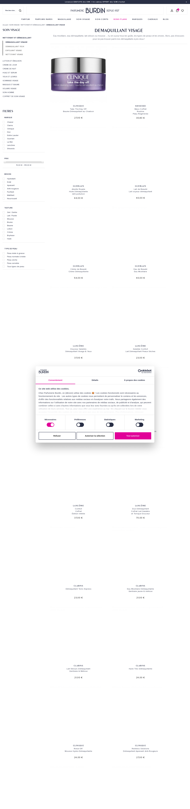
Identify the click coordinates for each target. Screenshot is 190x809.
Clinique (10, 128)
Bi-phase (11, 235)
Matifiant (10, 195)
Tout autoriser (133, 436)
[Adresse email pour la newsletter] (158, 762)
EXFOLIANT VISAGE (14, 50)
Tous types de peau (15, 266)
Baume (10, 225)
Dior (9, 132)
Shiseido (11, 148)
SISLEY (172, 455)
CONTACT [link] (70, 792)
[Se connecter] (172, 10)
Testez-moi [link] (71, 774)
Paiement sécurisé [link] (133, 726)
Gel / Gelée (12, 212)
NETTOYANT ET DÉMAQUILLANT (17, 38)
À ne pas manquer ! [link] (43, 792)
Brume (10, 222)
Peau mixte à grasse (16, 253)
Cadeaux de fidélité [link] (171, 726)
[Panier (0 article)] (177, 10)
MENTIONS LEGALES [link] (15, 795)
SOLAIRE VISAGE (9, 89)
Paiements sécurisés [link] (75, 759)
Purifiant (10, 192)
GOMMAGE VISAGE (10, 81)
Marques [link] (38, 767)
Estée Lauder (13, 135)
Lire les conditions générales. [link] (141, 771)
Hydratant (11, 178)
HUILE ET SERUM (10, 73)
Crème (10, 232)
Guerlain (10, 138)
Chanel (10, 122)
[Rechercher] (20, 10)
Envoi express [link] (83, 751)
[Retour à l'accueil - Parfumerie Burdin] (95, 11)
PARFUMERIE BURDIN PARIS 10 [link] (110, 751)
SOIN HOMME (8, 92)
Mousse (10, 219)
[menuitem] (25, 19)
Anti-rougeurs (13, 188)
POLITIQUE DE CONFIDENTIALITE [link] (15, 792)
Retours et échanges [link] (76, 755)
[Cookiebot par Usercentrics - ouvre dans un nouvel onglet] (139, 371)
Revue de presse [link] (105, 783)
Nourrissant (12, 198)
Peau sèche (12, 260)
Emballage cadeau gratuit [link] (95, 726)
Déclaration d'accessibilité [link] (79, 796)
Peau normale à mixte (16, 256)
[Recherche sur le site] (13, 10)
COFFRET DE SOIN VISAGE (14, 96)
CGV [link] (4, 795)
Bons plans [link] (39, 771)
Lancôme (11, 145)
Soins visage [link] (40, 755)
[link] (25, 19)
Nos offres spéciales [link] (44, 788)
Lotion (9, 229)
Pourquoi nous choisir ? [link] (46, 796)
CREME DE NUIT (9, 69)
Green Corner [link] (41, 775)
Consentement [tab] (55, 380)
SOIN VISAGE (11, 30)
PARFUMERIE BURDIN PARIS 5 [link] (110, 761)
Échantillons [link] (72, 770)
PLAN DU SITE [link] (40, 784)
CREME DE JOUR (10, 65)
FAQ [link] (67, 785)
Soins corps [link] (40, 759)
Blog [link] (36, 780)
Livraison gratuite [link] (19, 726)
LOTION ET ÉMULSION (12, 61)
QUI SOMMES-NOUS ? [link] (11, 758)
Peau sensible (13, 263)
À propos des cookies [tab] (134, 380)
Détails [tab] (95, 380)
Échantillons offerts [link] (57, 726)
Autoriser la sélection (95, 436)
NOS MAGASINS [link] (106, 744)
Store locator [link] (105, 787)
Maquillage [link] (39, 763)
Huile (9, 238)
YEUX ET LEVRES (10, 77)
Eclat (9, 182)
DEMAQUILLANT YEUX (15, 46)
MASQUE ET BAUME (11, 85)
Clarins (10, 125)
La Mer (10, 142)
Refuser (57, 436)
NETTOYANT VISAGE (14, 54)
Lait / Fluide (12, 215)
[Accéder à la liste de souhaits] (182, 10)
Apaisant (11, 185)
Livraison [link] (70, 751)
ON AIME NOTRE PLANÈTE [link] (13, 799)
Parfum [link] (37, 751)
